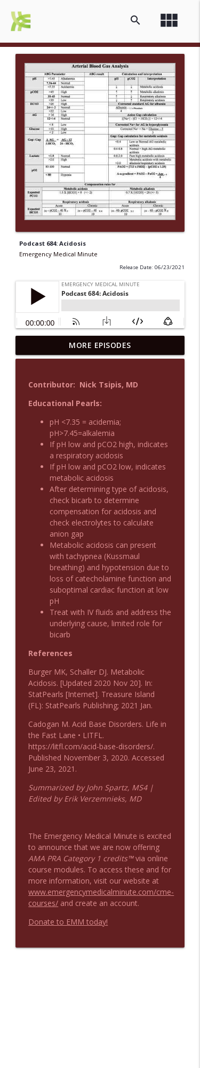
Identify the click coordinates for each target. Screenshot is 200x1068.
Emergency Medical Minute (58, 254)
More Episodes (100, 345)
